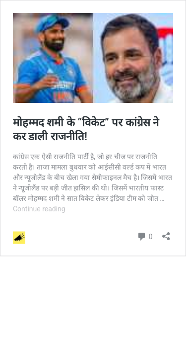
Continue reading (39, 209)
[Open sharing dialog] (166, 233)
